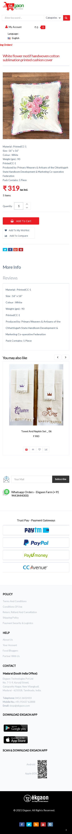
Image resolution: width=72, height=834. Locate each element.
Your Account (10, 645)
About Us (8, 639)
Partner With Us (11, 656)
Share (10, 250)
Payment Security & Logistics (18, 623)
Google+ (15, 250)
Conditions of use (12, 606)
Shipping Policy (11, 617)
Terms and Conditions (15, 601)
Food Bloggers (10, 650)
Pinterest (21, 250)
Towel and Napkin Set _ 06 (36, 431)
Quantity (7, 206)
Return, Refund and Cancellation (20, 612)
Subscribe (60, 479)
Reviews (10, 277)
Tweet (5, 250)
